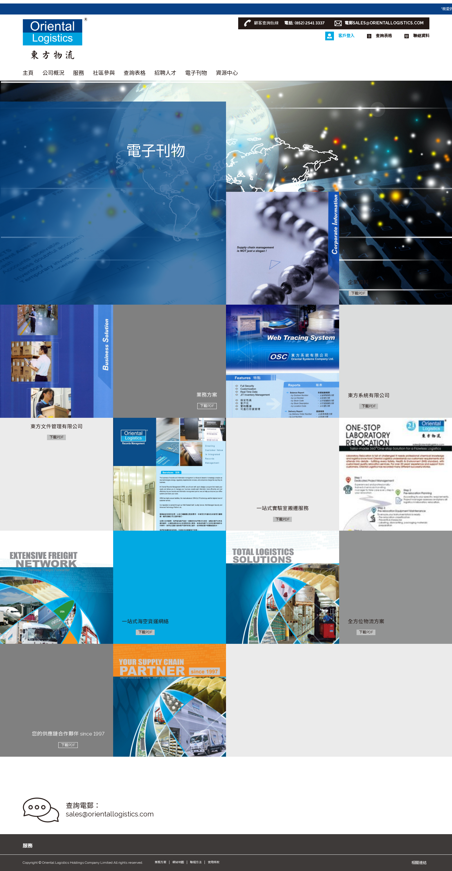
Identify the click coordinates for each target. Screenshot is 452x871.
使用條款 (213, 862)
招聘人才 (165, 73)
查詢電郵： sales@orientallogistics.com (110, 810)
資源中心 (227, 73)
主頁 (28, 73)
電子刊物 (196, 73)
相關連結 (418, 862)
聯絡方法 (196, 862)
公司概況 (53, 73)
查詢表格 (135, 73)
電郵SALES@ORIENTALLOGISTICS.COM (384, 23)
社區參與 (104, 73)
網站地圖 (178, 862)
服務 (78, 73)
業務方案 (160, 862)
